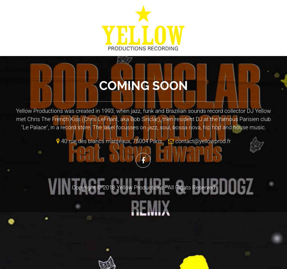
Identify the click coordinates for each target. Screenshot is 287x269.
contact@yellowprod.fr (198, 141)
